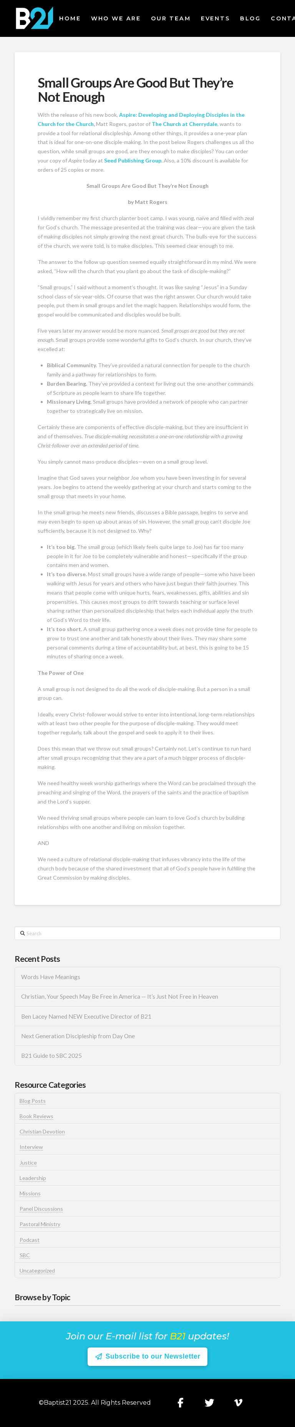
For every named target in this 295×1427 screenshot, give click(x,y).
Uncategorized (37, 1270)
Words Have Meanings (50, 976)
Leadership (33, 1178)
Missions (30, 1193)
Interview (31, 1147)
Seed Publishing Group (132, 160)
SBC (25, 1255)
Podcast (30, 1239)
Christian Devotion (42, 1131)
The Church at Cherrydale (184, 124)
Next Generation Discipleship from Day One (78, 1036)
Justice (28, 1162)
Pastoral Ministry (40, 1224)
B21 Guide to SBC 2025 (51, 1055)
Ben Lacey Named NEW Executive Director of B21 (86, 1016)
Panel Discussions (41, 1208)
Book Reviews (36, 1116)
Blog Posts (33, 1100)
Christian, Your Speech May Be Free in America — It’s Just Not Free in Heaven (120, 996)
